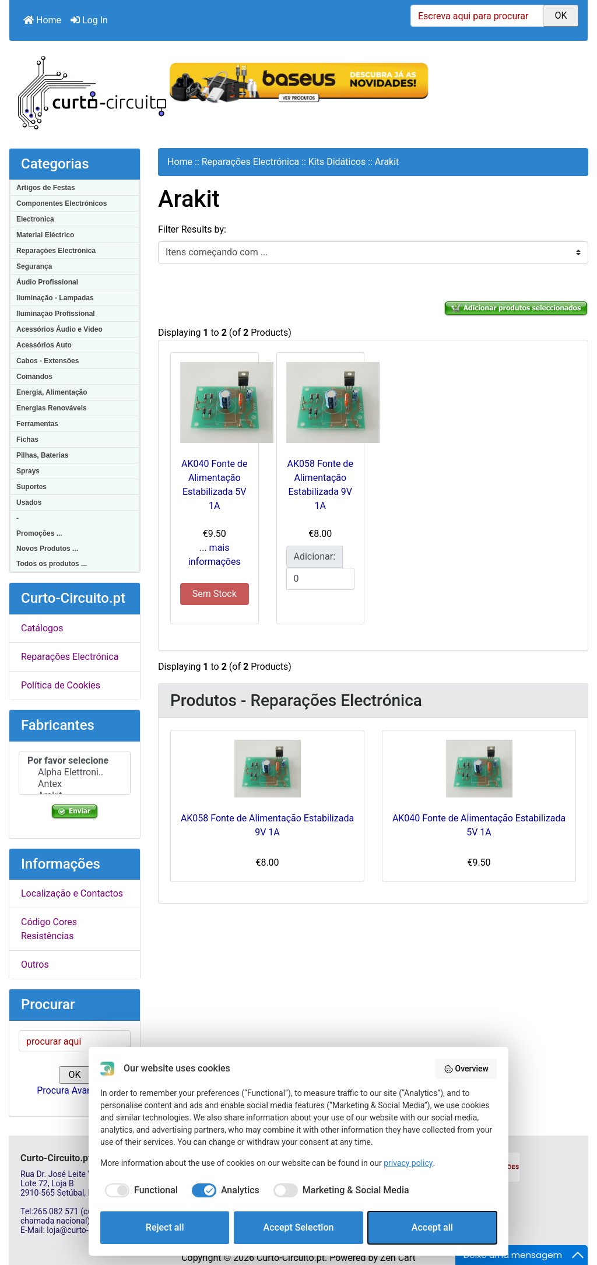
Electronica (35, 219)
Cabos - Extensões (47, 361)
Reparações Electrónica (56, 251)
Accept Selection (299, 1227)
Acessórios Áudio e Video (59, 329)
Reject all (165, 1227)
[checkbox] (139, 1190)
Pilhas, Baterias (42, 455)
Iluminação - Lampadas (55, 298)
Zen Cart (398, 1257)
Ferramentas (37, 424)
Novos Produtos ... (47, 548)
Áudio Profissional (47, 282)
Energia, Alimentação (51, 392)
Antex (74, 784)
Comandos (34, 377)
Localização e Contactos (72, 893)
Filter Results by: (192, 229)
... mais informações (214, 554)
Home (42, 20)
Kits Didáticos (337, 161)
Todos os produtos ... (51, 564)
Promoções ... (39, 533)
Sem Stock (214, 593)
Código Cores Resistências (49, 928)
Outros (35, 964)
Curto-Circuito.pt (291, 1257)
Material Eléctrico (45, 235)
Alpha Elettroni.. (74, 772)
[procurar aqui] (75, 1041)
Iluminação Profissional (55, 314)
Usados (28, 502)
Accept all (432, 1227)
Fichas (27, 439)
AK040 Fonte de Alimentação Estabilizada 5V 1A (479, 825)
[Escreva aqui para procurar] (477, 16)
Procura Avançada (74, 1090)
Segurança (34, 266)
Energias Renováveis (51, 408)
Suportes (31, 487)
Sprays (28, 471)
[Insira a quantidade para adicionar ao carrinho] (320, 579)
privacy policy (408, 1163)
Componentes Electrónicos (61, 203)
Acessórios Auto (44, 345)
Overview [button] (466, 1069)
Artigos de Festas (45, 188)
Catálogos (42, 628)
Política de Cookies (60, 685)
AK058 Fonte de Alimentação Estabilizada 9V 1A (267, 825)
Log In (89, 20)
